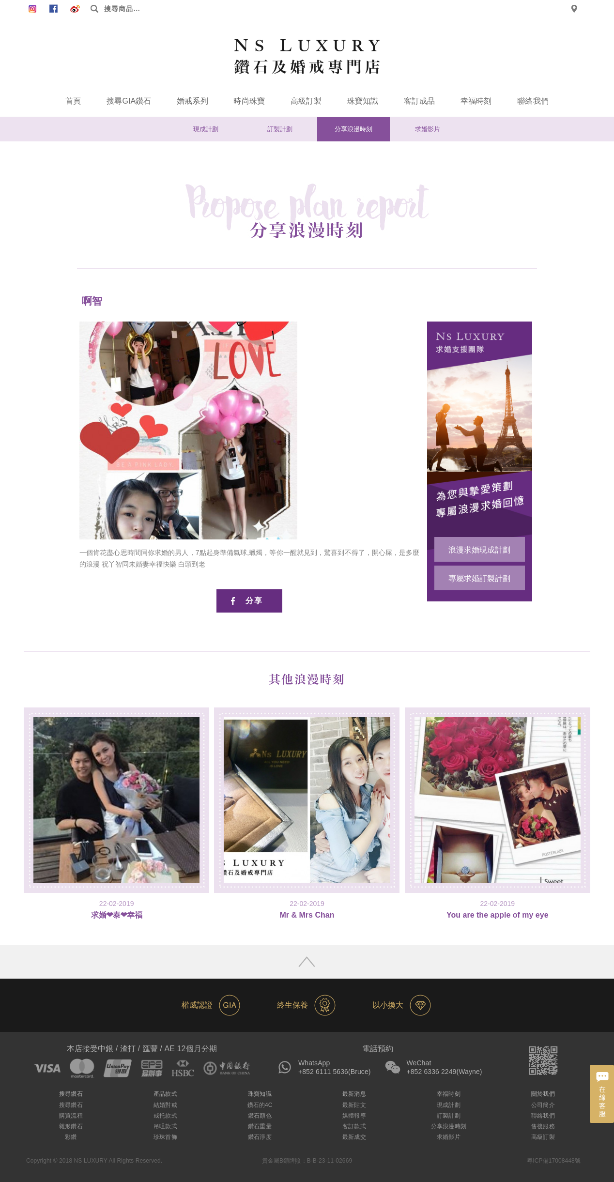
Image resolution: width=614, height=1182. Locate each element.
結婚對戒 (165, 1105)
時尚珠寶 (248, 101)
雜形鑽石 (70, 1126)
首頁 (73, 101)
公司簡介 (542, 1105)
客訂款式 (354, 1126)
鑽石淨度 (259, 1137)
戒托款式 (165, 1115)
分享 (254, 601)
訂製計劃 (279, 129)
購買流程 (70, 1115)
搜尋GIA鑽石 (129, 101)
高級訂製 (306, 101)
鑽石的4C (260, 1105)
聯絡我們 (532, 101)
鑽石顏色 (259, 1115)
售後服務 (542, 1126)
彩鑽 (71, 1137)
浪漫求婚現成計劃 (479, 550)
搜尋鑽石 (70, 1105)
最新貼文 (354, 1105)
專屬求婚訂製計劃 (479, 578)
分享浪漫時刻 (353, 129)
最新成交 (354, 1137)
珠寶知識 (362, 101)
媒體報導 (354, 1115)
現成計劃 (205, 129)
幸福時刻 (475, 101)
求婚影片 (427, 129)
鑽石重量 (259, 1126)
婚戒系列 (192, 101)
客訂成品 (419, 101)
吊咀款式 (165, 1126)
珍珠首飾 (165, 1137)
